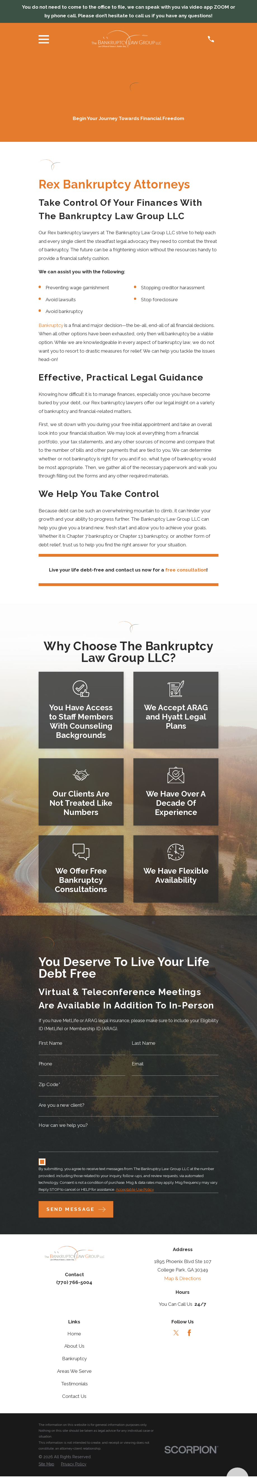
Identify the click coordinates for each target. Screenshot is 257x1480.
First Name (50, 1044)
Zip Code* (49, 1086)
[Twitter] (176, 1336)
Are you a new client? (61, 1107)
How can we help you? (63, 1127)
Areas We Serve (74, 1375)
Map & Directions (182, 1282)
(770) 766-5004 (74, 1286)
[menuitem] (46, 1468)
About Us (74, 1349)
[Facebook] (189, 1336)
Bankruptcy (51, 325)
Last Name (143, 1044)
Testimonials (74, 1387)
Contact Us (74, 1399)
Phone (45, 1065)
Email (137, 1065)
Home (74, 1337)
